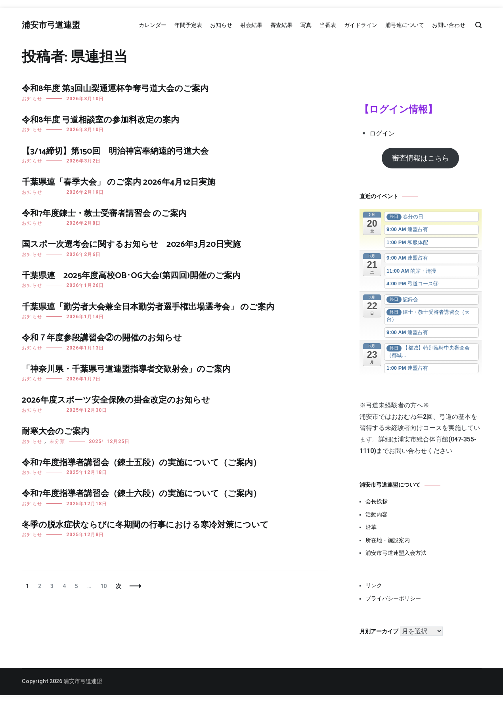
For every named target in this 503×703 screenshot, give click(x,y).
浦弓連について (404, 25)
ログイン (382, 133)
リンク (373, 585)
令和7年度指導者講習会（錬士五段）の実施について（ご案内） (141, 463)
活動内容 (376, 514)
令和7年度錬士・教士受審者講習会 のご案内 (104, 213)
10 (103, 586)
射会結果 (251, 25)
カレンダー (152, 25)
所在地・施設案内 (387, 540)
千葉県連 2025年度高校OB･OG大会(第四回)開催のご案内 (131, 276)
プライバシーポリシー (393, 598)
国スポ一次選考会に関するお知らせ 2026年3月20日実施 (131, 244)
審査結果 (281, 25)
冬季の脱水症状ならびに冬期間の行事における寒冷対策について (145, 525)
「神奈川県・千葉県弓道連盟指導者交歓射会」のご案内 (126, 369)
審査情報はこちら (420, 158)
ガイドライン (360, 25)
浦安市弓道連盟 (51, 25)
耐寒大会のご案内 (55, 431)
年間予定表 (188, 25)
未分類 (57, 441)
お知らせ (221, 25)
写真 (306, 25)
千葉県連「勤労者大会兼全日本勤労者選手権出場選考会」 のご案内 (148, 307)
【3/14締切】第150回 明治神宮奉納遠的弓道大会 (115, 151)
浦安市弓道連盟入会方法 (395, 553)
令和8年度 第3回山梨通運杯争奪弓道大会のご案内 (115, 89)
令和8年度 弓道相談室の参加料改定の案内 (100, 120)
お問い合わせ (448, 25)
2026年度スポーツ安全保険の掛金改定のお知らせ (116, 400)
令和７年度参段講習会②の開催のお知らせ (102, 338)
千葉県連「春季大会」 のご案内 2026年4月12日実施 (118, 182)
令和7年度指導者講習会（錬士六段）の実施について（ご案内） (141, 494)
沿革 (371, 527)
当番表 (327, 25)
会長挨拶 (376, 501)
